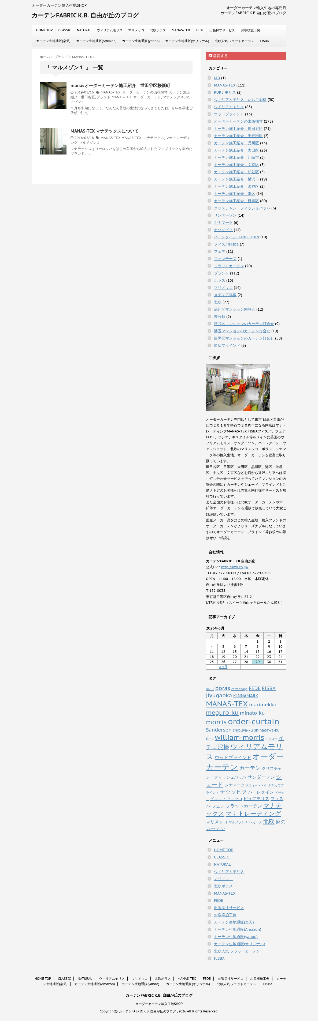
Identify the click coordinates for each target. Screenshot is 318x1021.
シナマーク (223, 222)
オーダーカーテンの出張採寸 (145, 92)
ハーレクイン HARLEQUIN (236, 237)
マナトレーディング (253, 813)
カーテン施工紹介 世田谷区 (238, 128)
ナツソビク (223, 229)
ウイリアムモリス (229, 106)
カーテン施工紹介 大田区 (236, 150)
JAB (217, 78)
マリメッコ (136, 30)
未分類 (219, 316)
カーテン (250, 767)
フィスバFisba (226, 244)
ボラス (219, 280)
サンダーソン (225, 215)
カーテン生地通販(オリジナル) (187, 41)
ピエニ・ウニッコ (226, 798)
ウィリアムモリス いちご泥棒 (240, 99)
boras (222, 688)
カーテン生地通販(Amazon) (96, 41)
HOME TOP (44, 30)
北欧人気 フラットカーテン (234, 41)
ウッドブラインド (229, 114)
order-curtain (253, 721)
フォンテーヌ (225, 258)
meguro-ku (222, 712)
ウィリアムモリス (110, 30)
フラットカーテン (229, 265)
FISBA (264, 41)
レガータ (255, 822)
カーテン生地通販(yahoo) (141, 41)
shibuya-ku (243, 730)
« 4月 (223, 667)
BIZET (210, 689)
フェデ (219, 251)
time (209, 738)
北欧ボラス (158, 30)
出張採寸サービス (222, 30)
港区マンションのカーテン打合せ (242, 331)
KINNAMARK (245, 695)
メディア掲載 (225, 294)
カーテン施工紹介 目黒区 (236, 200)
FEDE (200, 30)
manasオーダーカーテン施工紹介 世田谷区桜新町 (120, 85)
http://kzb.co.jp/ (235, 567)
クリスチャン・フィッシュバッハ (242, 208)
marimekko (262, 704)
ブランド (103, 97)
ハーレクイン (261, 792)
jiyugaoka (219, 695)
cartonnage (239, 689)
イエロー (271, 739)
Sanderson (219, 729)
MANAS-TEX (181, 30)
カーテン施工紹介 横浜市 (236, 179)
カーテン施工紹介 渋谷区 (236, 186)
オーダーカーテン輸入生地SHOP (159, 1004)
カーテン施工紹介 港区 (234, 193)
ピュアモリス (256, 798)
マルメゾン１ (89, 142)
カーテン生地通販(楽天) (53, 41)
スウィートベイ (256, 785)
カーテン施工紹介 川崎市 (236, 157)
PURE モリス (225, 92)
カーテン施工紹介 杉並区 (236, 171)
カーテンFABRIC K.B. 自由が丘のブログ (85, 15)
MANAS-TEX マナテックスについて (105, 131)
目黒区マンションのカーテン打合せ (244, 338)
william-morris (239, 737)
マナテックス (173, 97)
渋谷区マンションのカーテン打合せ (244, 323)
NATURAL (84, 30)
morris (216, 722)
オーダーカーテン (147, 97)
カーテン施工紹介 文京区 (236, 164)
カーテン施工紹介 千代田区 (238, 135)
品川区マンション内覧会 (234, 309)
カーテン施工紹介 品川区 (236, 143)
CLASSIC (64, 30)
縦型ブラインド (227, 345)
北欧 (217, 302)
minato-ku (252, 713)
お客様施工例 (250, 30)
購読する (218, 55)
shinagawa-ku (267, 730)
